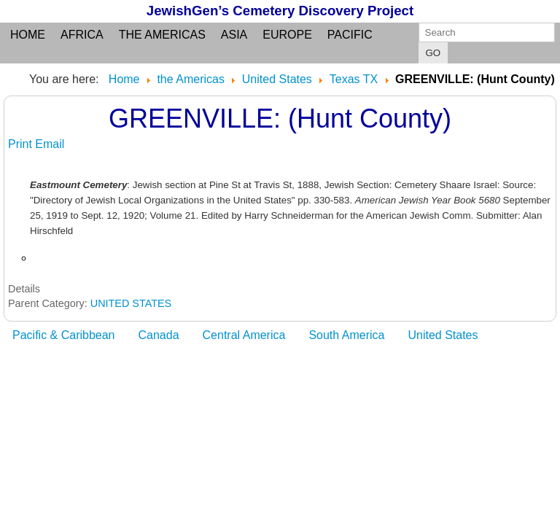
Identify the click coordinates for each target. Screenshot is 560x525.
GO (433, 52)
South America (346, 335)
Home (27, 34)
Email (49, 144)
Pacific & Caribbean (63, 335)
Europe (287, 34)
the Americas (162, 34)
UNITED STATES (130, 303)
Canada (159, 335)
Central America (244, 335)
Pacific (350, 34)
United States (443, 335)
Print (21, 144)
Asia (234, 34)
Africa (82, 34)
